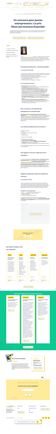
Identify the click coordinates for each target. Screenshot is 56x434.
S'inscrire (28, 398)
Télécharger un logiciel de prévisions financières (35, 37)
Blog (30, 414)
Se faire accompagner (16, 7)
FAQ (18, 411)
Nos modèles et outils (33, 411)
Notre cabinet (20, 409)
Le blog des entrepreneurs (20, 13)
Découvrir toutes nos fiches (28, 349)
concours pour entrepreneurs (26, 161)
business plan (28, 115)
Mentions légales (20, 421)
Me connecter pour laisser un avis (35, 213)
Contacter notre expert (37, 371)
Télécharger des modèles (39, 7)
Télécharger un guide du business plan (19, 37)
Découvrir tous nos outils (28, 286)
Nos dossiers (31, 416)
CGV (15, 421)
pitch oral (25, 192)
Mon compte (20, 415)
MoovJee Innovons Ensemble (28, 56)
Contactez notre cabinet (45, 412)
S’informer (30, 7)
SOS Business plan (26, 3)
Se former (24, 7)
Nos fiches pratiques (33, 409)
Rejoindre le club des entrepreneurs (37, 3)
